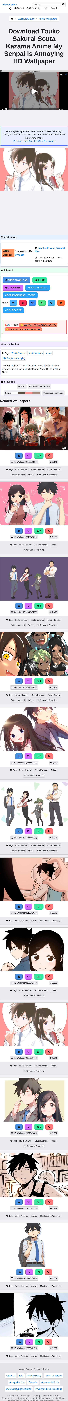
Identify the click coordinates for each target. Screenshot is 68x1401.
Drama (55, 365)
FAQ (21, 1375)
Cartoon (39, 365)
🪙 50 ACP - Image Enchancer (23, 329)
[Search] (63, 4)
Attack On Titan (46, 369)
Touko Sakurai (18, 353)
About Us (10, 1375)
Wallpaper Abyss (26, 19)
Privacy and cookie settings (48, 1389)
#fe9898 (29, 393)
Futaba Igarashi (18, 475)
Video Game (18, 365)
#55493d (21, 393)
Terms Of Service (53, 1375)
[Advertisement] (34, 212)
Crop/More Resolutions (20, 295)
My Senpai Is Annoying (47, 475)
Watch (48, 365)
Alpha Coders (9, 4)
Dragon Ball (8, 369)
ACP (9, 325)
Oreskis (19, 254)
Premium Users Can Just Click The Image (34, 141)
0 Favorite (13, 287)
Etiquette (33, 1382)
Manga (29, 365)
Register (55, 8)
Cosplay (20, 369)
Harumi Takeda (53, 469)
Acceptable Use (17, 1382)
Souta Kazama (35, 353)
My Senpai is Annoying (14, 358)
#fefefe (14, 393)
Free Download (16, 280)
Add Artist (7, 253)
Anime (48, 353)
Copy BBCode (13, 310)
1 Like (40, 280)
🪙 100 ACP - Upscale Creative (38, 325)
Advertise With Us (50, 1382)
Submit (19, 8)
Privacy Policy (34, 1375)
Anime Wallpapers (48, 19)
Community (33, 8)
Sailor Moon (31, 369)
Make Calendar (37, 287)
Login (45, 8)
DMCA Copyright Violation (18, 1389)
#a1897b (36, 393)
